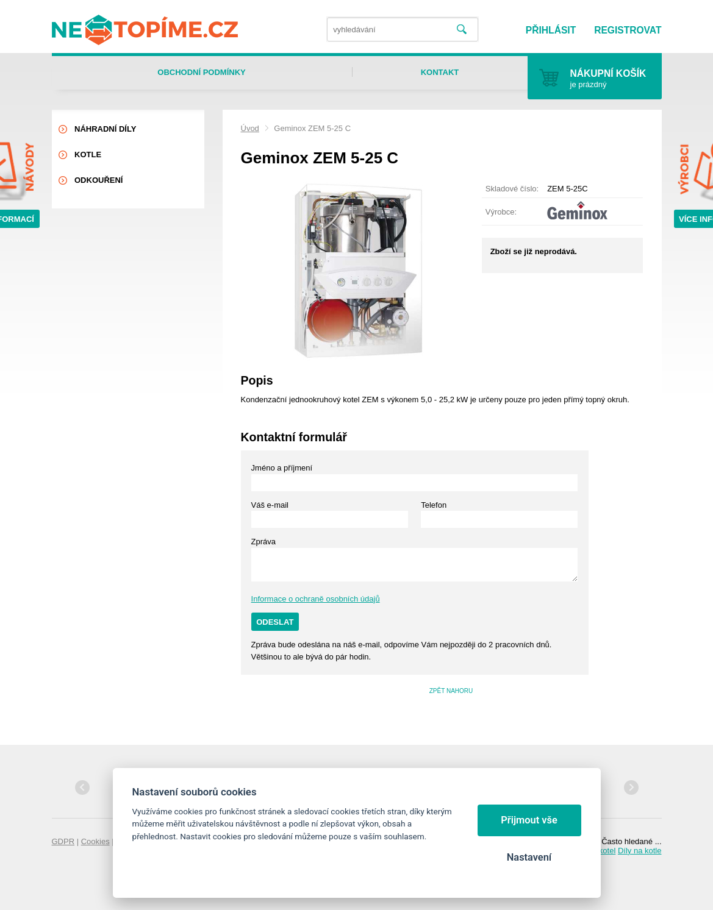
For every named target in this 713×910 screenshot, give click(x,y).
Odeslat (274, 622)
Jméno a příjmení (281, 467)
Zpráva (263, 541)
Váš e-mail (269, 505)
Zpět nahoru (451, 691)
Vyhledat (462, 29)
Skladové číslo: (512, 188)
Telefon (433, 505)
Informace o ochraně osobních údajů (315, 598)
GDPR (63, 841)
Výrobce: (501, 211)
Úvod (250, 128)
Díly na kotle (640, 850)
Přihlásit (551, 30)
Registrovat (627, 30)
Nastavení (529, 857)
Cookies (95, 841)
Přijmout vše (529, 820)
